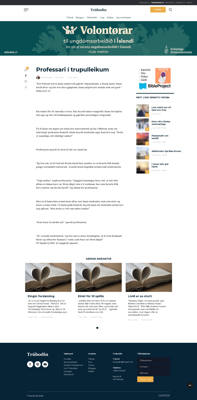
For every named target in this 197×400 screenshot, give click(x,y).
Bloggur (80, 17)
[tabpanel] (48, 293)
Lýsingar (68, 371)
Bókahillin (92, 17)
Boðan (110, 17)
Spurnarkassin (123, 17)
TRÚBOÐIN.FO (157, 3)
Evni (90, 362)
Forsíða (67, 359)
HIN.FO (189, 3)
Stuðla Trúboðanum (73, 365)
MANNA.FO (180, 3)
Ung (102, 17)
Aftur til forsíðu (48, 9)
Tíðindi (69, 17)
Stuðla (158, 9)
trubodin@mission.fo (123, 362)
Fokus (91, 365)
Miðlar (91, 371)
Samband (68, 374)
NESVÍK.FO (170, 3)
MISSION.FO (144, 3)
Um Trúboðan (71, 368)
